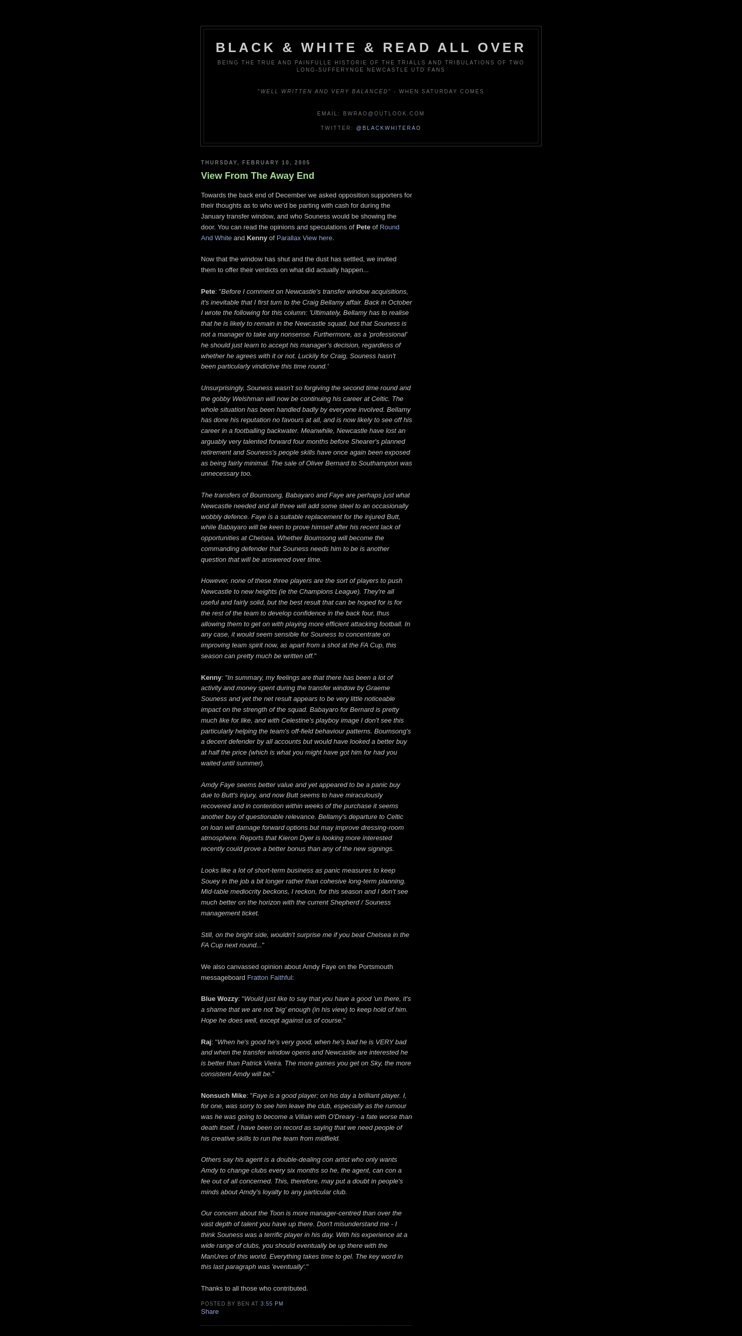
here (325, 238)
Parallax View (297, 238)
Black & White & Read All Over (371, 47)
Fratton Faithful (269, 977)
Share (210, 1311)
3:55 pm (272, 1304)
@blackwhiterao (388, 128)
